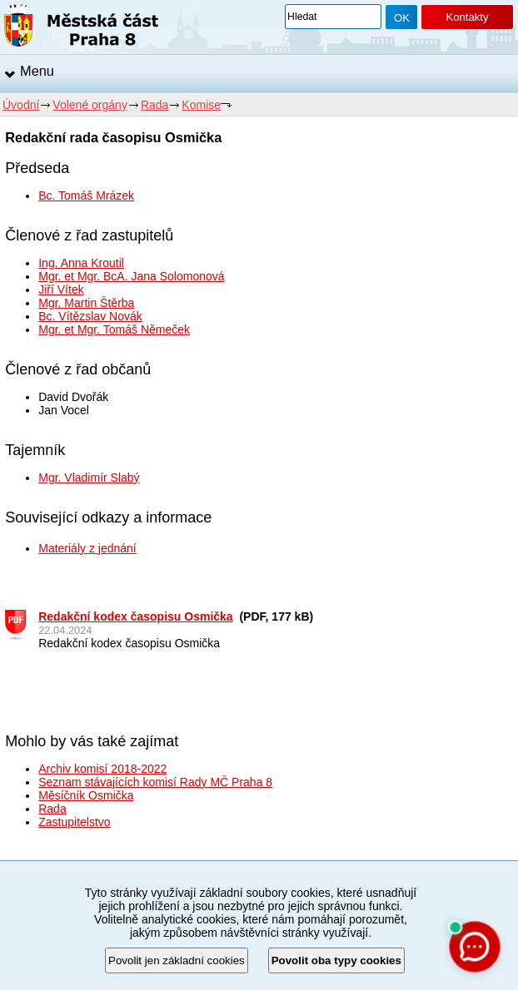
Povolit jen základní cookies (176, 960)
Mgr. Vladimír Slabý (88, 477)
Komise (201, 104)
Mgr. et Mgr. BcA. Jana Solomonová (131, 276)
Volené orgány (89, 104)
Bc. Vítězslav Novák (90, 316)
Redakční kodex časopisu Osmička (135, 616)
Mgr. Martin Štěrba (86, 302)
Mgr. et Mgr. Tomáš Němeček (114, 329)
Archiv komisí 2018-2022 (102, 768)
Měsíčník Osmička (85, 795)
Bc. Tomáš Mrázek (86, 195)
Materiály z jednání (87, 548)
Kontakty (467, 17)
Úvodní (20, 104)
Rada (154, 104)
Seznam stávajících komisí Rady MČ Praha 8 (155, 782)
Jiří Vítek (60, 289)
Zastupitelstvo (74, 822)
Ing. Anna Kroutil (81, 263)
